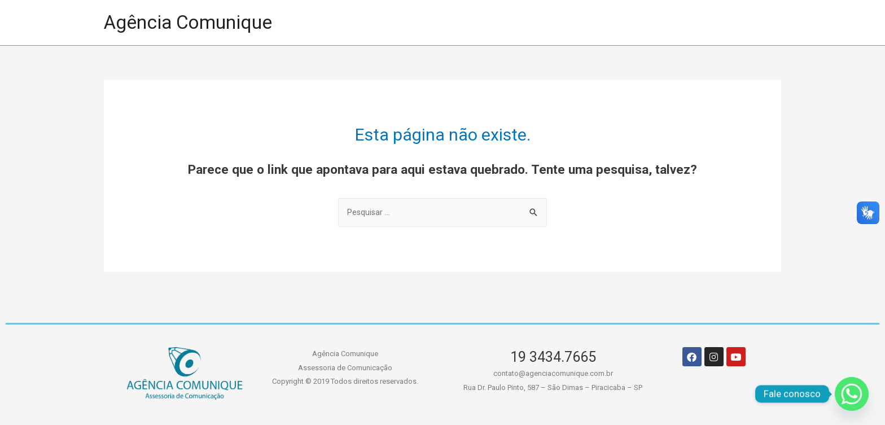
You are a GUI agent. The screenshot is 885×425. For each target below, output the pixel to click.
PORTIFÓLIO (468, 22)
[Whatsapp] (852, 394)
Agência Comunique (193, 22)
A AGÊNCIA (561, 22)
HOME (389, 22)
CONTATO (732, 22)
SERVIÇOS (648, 22)
